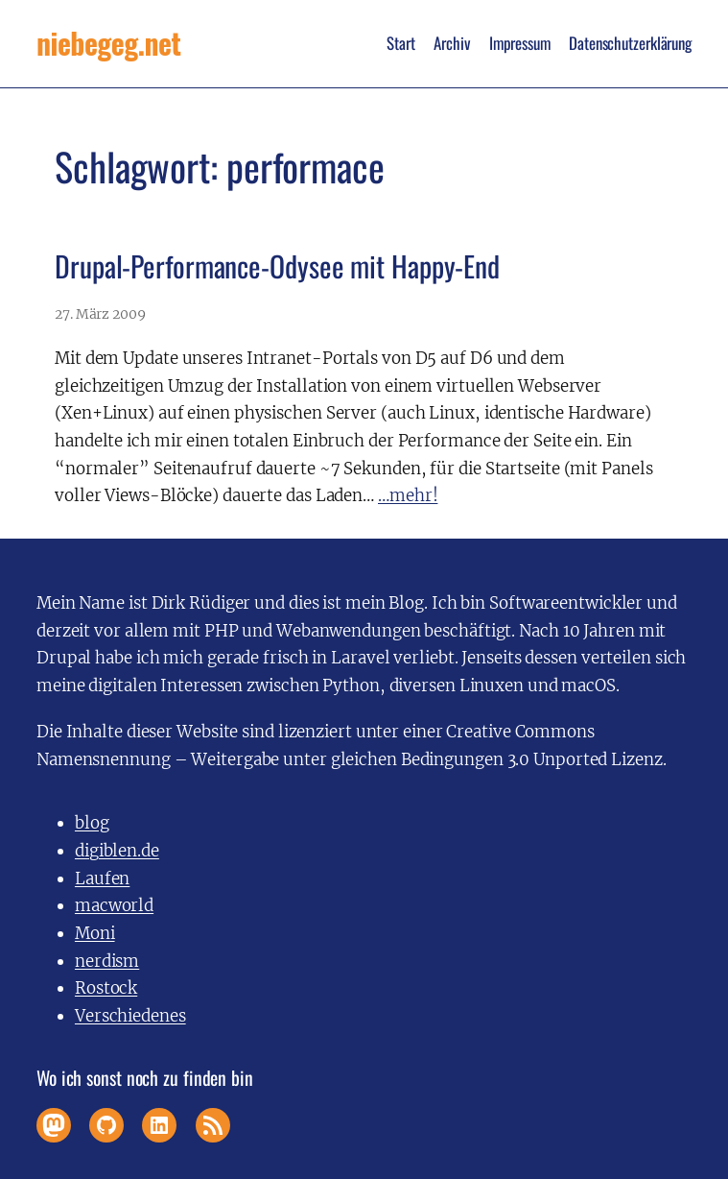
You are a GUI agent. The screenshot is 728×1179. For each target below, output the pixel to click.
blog (92, 822)
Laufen (102, 878)
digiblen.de (117, 850)
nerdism (107, 961)
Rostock (106, 988)
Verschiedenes (130, 1015)
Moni (95, 933)
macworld (114, 905)
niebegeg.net (108, 43)
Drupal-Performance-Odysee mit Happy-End (277, 266)
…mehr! (407, 495)
